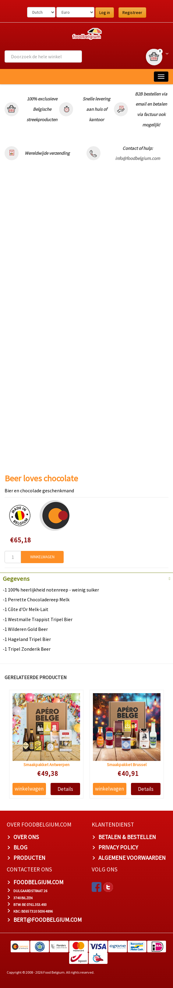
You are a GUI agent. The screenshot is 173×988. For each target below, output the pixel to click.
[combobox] (43, 56)
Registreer (132, 12)
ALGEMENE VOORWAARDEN (132, 857)
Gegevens (16, 579)
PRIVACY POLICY (118, 847)
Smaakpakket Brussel (126, 764)
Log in (104, 12)
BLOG (20, 847)
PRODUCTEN (29, 857)
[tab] (86, 578)
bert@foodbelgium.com (47, 919)
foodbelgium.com (38, 881)
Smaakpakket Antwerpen (46, 764)
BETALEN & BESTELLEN (127, 837)
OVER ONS (26, 837)
